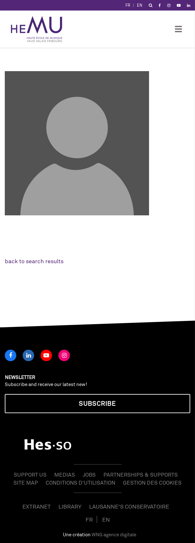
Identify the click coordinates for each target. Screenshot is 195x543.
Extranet (36, 506)
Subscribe (97, 403)
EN (139, 5)
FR (127, 5)
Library (69, 506)
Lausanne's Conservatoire (129, 506)
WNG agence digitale (114, 535)
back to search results (34, 260)
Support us (30, 474)
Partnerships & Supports (140, 474)
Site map (25, 482)
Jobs (89, 474)
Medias (64, 474)
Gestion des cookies (152, 482)
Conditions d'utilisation (80, 482)
